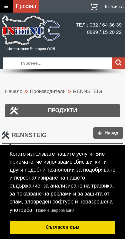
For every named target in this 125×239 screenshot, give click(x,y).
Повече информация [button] (55, 210)
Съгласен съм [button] (62, 227)
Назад (111, 132)
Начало (13, 91)
